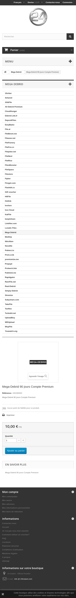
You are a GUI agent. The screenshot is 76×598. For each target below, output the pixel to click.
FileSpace (9, 169)
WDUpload (10, 322)
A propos (6, 557)
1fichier (8, 93)
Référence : (7, 393)
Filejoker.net (10, 152)
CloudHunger (11, 111)
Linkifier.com (11, 223)
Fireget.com (10, 183)
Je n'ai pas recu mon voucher (15, 531)
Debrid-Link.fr (11, 116)
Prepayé (8, 264)
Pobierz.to (9, 250)
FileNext (8, 156)
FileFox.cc (9, 147)
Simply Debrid (11, 291)
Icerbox (8, 205)
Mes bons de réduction (12, 512)
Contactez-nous (53, 2)
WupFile (8, 327)
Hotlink (8, 201)
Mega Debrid (10, 232)
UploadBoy (10, 318)
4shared (8, 98)
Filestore (9, 174)
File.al (7, 129)
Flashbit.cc (10, 187)
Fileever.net (10, 138)
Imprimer (11, 415)
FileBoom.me (11, 134)
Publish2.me (10, 273)
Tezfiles (8, 309)
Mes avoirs (7, 500)
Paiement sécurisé (10, 546)
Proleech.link (11, 268)
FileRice (8, 161)
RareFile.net (10, 282)
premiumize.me (12, 259)
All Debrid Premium (14, 107)
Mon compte (10, 492)
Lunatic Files (10, 228)
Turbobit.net (10, 313)
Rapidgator (10, 277)
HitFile (8, 196)
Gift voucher (10, 192)
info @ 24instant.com (23, 579)
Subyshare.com (12, 300)
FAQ (4, 538)
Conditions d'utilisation (12, 550)
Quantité (9, 436)
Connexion (67, 2)
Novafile (8, 246)
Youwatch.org (11, 331)
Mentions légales (9, 553)
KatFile (8, 214)
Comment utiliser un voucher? (15, 535)
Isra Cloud (9, 210)
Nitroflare (9, 241)
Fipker (8, 178)
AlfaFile (8, 102)
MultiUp (8, 237)
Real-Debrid (10, 286)
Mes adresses (8, 504)
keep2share (10, 219)
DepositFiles (10, 120)
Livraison (6, 542)
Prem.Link (9, 255)
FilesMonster (11, 165)
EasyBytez (9, 125)
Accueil (5, 527)
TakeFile (8, 304)
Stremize (9, 295)
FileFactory (10, 143)
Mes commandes (9, 497)
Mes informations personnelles (16, 508)
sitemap (5, 561)
